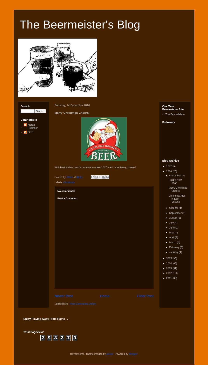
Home (105, 296)
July (171, 222)
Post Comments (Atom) (83, 303)
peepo (109, 353)
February (174, 247)
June (172, 227)
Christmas (69, 182)
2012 (169, 273)
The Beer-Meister (175, 114)
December (175, 175)
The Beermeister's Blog (80, 24)
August (173, 217)
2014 (169, 263)
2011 (169, 278)
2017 (169, 166)
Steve (31, 132)
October (174, 207)
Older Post (145, 296)
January (174, 252)
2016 (169, 171)
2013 (169, 268)
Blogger (133, 353)
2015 (169, 258)
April (172, 237)
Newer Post (64, 296)
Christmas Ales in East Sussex (177, 198)
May (172, 232)
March (173, 242)
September (175, 212)
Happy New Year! (175, 181)
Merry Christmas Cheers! (178, 189)
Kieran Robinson (33, 126)
